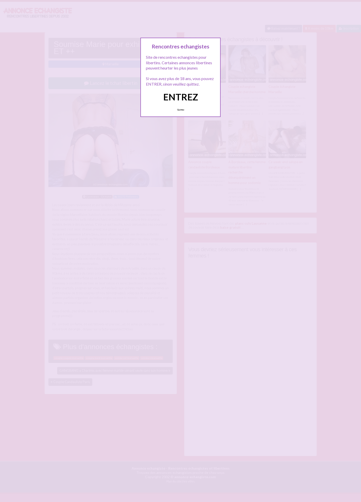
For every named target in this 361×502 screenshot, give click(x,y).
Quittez (180, 109)
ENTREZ (180, 96)
